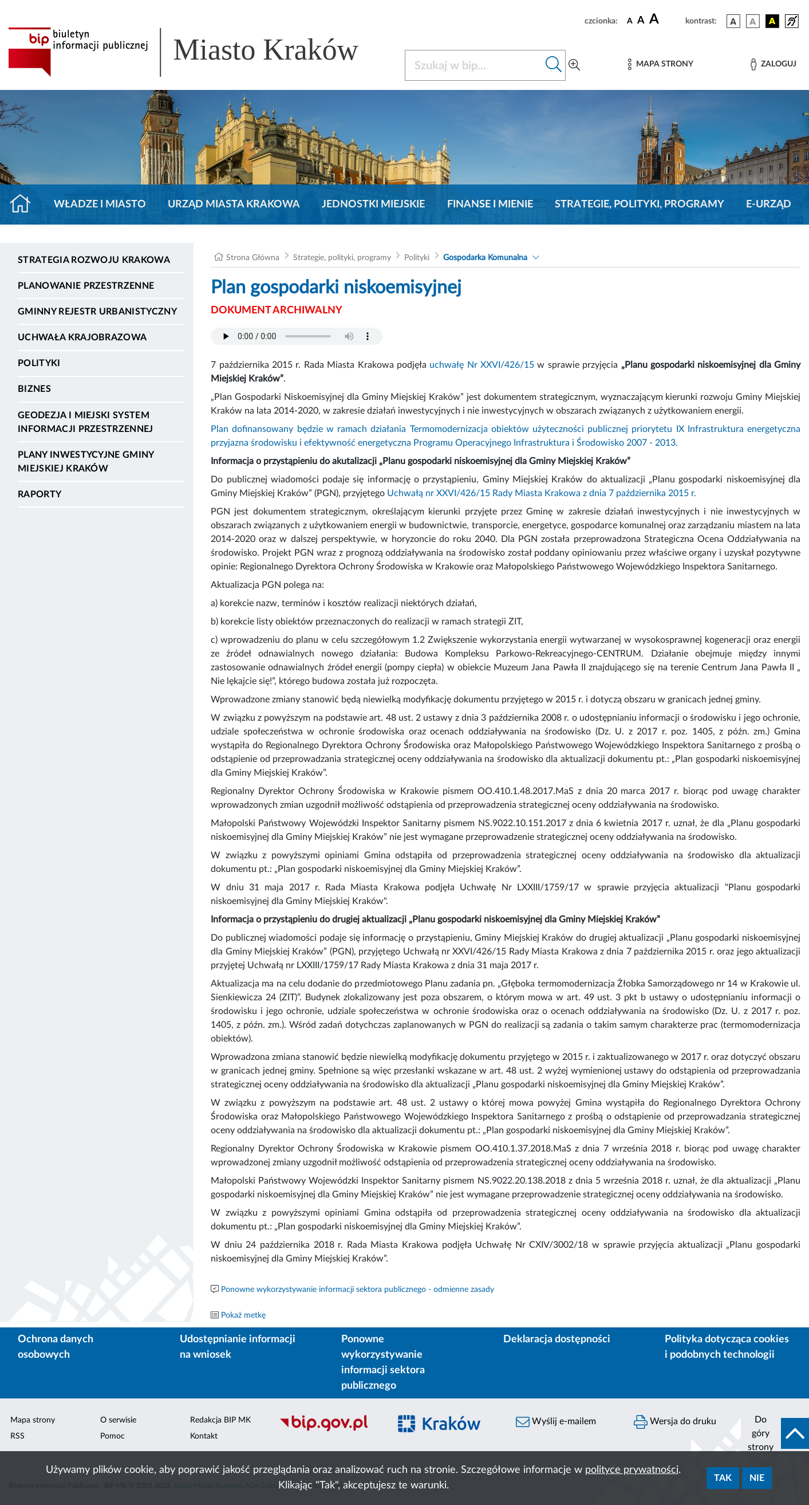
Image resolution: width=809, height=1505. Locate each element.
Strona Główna (252, 258)
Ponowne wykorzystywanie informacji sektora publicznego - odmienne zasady (357, 1290)
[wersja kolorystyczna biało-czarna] (752, 21)
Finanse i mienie (490, 204)
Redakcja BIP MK (220, 1420)
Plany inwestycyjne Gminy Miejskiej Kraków (86, 461)
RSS (17, 1436)
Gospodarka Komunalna (485, 258)
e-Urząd (768, 204)
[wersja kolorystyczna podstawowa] (733, 21)
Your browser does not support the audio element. (296, 336)
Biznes (34, 389)
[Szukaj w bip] (554, 65)
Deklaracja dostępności (556, 1339)
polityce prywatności (631, 1470)
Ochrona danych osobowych (55, 1347)
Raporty (39, 494)
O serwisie (118, 1420)
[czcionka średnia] (641, 21)
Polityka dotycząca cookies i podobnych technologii (727, 1347)
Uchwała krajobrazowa (82, 337)
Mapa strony (32, 1420)
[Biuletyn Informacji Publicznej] (328, 1430)
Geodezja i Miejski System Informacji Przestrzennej (85, 422)
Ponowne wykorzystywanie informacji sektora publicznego (383, 1362)
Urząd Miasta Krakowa (234, 204)
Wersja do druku (675, 1422)
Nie (756, 1478)
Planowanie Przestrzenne (86, 285)
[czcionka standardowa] (630, 20)
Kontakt (204, 1436)
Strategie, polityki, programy (639, 204)
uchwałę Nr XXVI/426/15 (481, 365)
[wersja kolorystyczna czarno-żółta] (772, 21)
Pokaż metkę (243, 1315)
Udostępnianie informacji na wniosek (237, 1347)
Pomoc (112, 1436)
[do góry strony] (775, 1433)
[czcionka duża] (665, 19)
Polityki (39, 363)
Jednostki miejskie (373, 204)
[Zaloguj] (773, 64)
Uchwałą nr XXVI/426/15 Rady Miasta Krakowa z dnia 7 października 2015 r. (541, 493)
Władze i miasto (100, 204)
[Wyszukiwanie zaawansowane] (574, 65)
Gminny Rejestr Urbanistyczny (97, 311)
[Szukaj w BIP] (474, 65)
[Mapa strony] (661, 64)
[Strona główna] (25, 204)
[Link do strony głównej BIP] (199, 52)
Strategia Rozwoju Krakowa (94, 260)
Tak (723, 1478)
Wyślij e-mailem (556, 1422)
